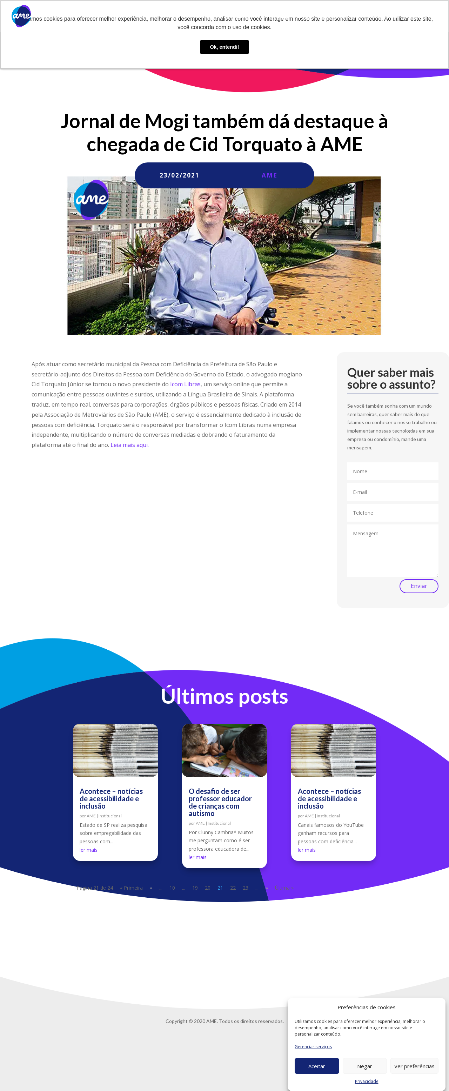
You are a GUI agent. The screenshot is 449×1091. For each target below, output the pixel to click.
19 (195, 887)
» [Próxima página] (267, 887)
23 (245, 887)
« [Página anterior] (151, 887)
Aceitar (316, 1066)
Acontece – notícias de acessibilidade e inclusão (111, 798)
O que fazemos (235, 16)
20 (207, 887)
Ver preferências (414, 1066)
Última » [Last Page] (284, 887)
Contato (377, 16)
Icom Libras (185, 384)
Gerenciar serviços (313, 1047)
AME (269, 175)
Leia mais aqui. (129, 445)
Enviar (419, 586)
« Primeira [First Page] (131, 887)
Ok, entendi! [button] (224, 47)
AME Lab (279, 16)
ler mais (89, 849)
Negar (364, 1066)
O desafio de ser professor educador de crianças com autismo (220, 802)
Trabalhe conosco (337, 16)
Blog (302, 16)
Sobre (202, 16)
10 (172, 887)
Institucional (110, 815)
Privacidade (366, 1081)
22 (233, 887)
